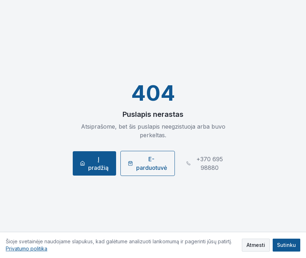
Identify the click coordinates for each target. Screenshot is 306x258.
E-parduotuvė (147, 163)
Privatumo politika (26, 248)
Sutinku (286, 245)
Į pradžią (94, 163)
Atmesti (256, 245)
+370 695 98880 (204, 163)
